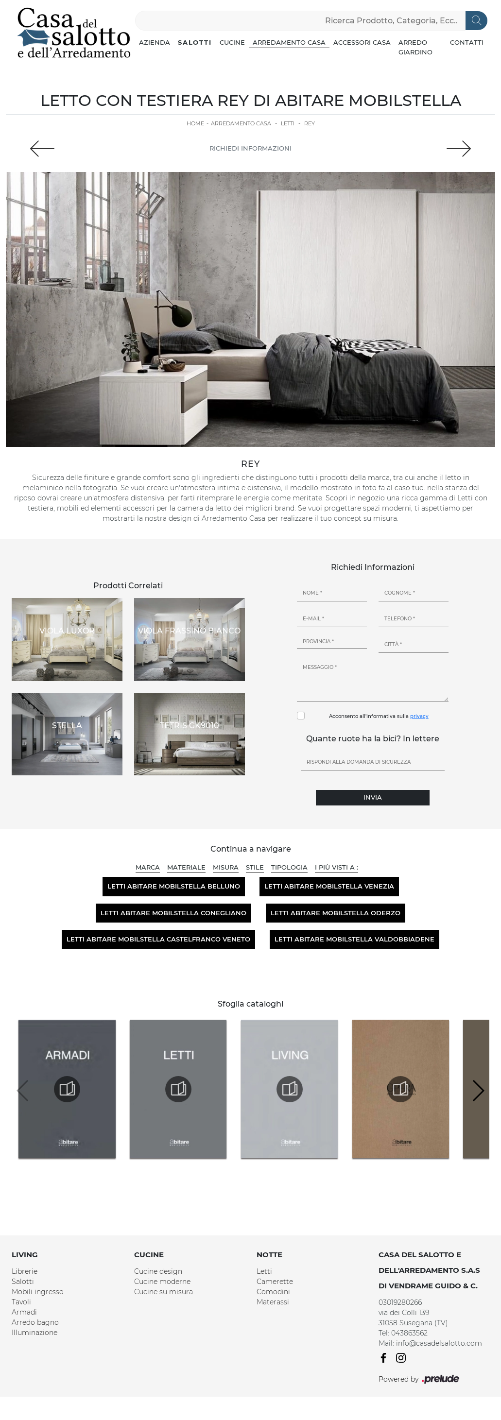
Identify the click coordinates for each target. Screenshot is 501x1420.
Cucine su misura (163, 1291)
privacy (419, 716)
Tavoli (21, 1302)
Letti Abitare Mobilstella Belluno (173, 886)
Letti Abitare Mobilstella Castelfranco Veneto (158, 939)
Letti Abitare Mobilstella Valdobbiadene (354, 939)
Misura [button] (226, 867)
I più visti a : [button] (336, 867)
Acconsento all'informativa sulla (379, 716)
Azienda (154, 42)
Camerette (275, 1281)
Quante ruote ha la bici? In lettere (372, 738)
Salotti (195, 42)
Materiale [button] (186, 867)
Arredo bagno (35, 1322)
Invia (372, 797)
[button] (477, 1090)
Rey (309, 123)
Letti (287, 123)
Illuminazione (34, 1332)
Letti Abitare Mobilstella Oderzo (335, 913)
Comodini (273, 1291)
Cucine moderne (162, 1281)
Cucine (232, 42)
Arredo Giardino (415, 47)
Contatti (467, 42)
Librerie (24, 1271)
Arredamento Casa (289, 42)
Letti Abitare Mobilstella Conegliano (173, 913)
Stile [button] (255, 867)
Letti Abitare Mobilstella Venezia (329, 886)
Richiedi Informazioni (250, 148)
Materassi (273, 1302)
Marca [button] (148, 867)
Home (195, 123)
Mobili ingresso (38, 1291)
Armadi (24, 1312)
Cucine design (158, 1271)
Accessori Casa (362, 42)
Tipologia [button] (289, 867)
